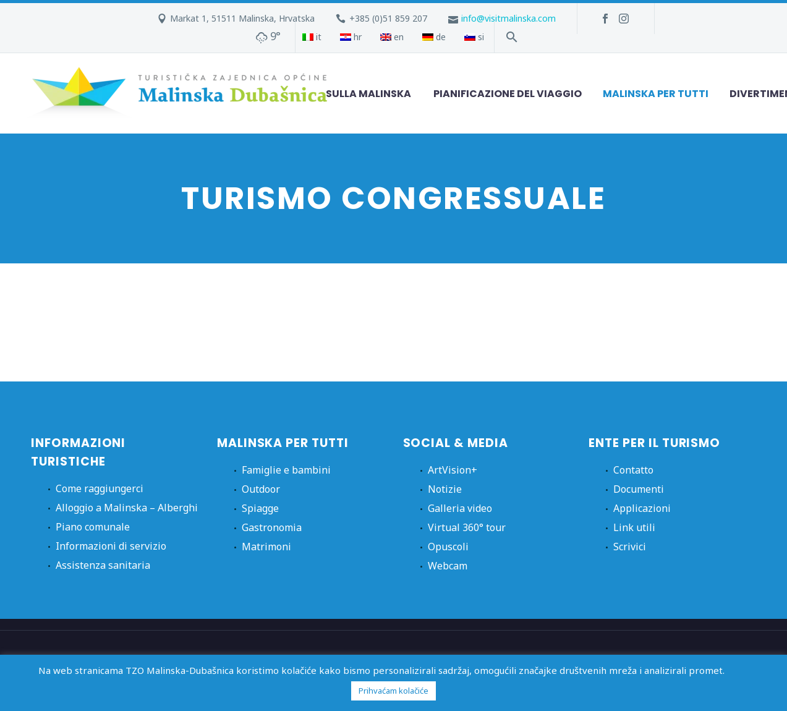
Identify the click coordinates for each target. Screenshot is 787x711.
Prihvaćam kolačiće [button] (393, 690)
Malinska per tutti (655, 94)
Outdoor (261, 489)
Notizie (445, 489)
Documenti (638, 489)
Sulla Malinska (368, 94)
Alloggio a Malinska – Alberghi (127, 507)
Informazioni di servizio (111, 546)
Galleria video (460, 508)
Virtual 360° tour (467, 527)
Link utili (634, 527)
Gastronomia (272, 527)
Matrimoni (266, 546)
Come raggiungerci (99, 488)
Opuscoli (448, 546)
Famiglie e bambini (286, 470)
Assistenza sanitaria (103, 565)
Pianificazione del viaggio (507, 94)
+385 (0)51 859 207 (388, 18)
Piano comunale (93, 527)
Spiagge (260, 508)
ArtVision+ (452, 470)
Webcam (447, 566)
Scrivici (629, 546)
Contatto (633, 470)
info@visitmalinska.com (508, 18)
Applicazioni (642, 508)
